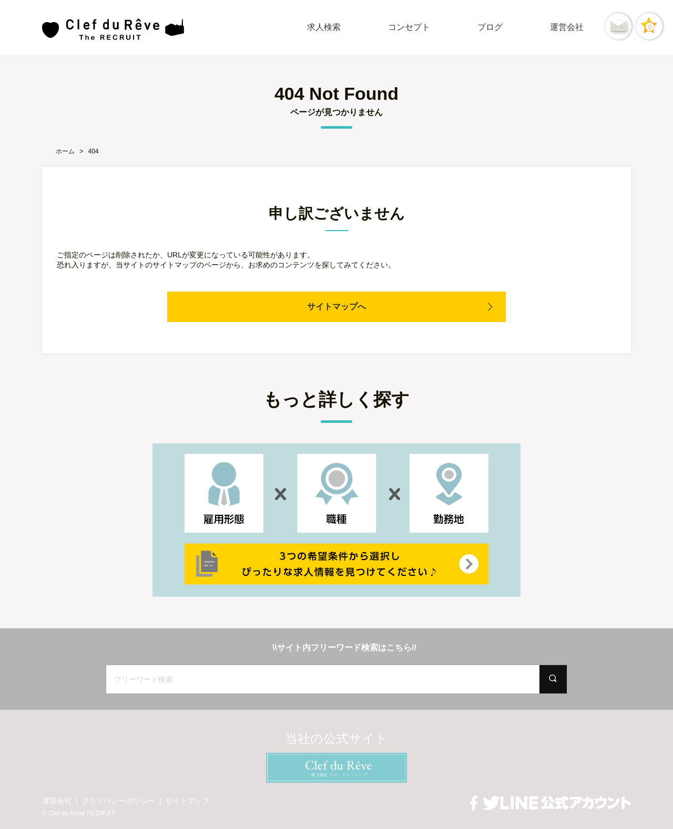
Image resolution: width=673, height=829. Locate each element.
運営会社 (567, 27)
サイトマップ (187, 800)
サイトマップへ (336, 306)
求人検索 (324, 27)
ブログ (490, 27)
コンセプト (409, 27)
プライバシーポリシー (118, 800)
